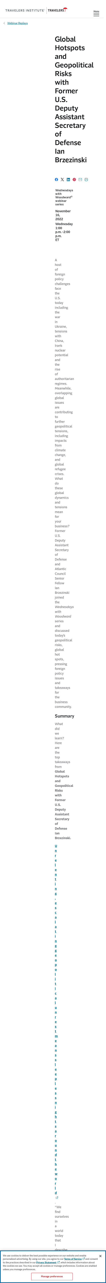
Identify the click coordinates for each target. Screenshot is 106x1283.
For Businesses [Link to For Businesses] (52, 1122)
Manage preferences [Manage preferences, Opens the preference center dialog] (52, 1276)
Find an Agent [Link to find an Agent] (52, 1223)
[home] (36, 10)
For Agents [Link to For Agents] (51, 1216)
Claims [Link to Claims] (51, 1128)
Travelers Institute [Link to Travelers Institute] (41, 710)
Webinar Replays (17, 23)
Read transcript (12, 819)
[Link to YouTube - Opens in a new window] (46, 1096)
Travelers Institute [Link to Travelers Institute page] (52, 1183)
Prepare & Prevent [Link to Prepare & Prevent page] (52, 1135)
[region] (53, 1266)
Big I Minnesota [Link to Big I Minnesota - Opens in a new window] (60, 734)
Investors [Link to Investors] (52, 1169)
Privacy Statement (46, 1262)
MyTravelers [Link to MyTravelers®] (52, 1209)
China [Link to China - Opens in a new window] (7, 540)
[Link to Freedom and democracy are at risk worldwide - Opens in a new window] (39, 390)
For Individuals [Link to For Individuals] (52, 1115)
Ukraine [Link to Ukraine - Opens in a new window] (9, 494)
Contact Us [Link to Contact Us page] (52, 1203)
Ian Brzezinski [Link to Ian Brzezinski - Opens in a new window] (42, 844)
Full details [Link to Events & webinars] (82, 971)
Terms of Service (73, 1259)
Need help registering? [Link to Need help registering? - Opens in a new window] (50, 929)
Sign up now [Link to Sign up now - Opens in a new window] (22, 1028)
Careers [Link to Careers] (52, 1162)
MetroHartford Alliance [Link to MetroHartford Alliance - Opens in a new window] (38, 729)
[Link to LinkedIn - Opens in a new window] (58, 1096)
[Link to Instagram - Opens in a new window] (64, 1096)
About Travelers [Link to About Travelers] (51, 1155)
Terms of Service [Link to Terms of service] (51, 1243)
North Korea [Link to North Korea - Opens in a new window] (12, 613)
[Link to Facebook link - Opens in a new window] (40, 1096)
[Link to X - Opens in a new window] (52, 1096)
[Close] (100, 1256)
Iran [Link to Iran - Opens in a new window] (6, 659)
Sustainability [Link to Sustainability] (51, 1176)
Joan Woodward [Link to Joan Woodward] (44, 896)
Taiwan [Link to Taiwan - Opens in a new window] (8, 582)
